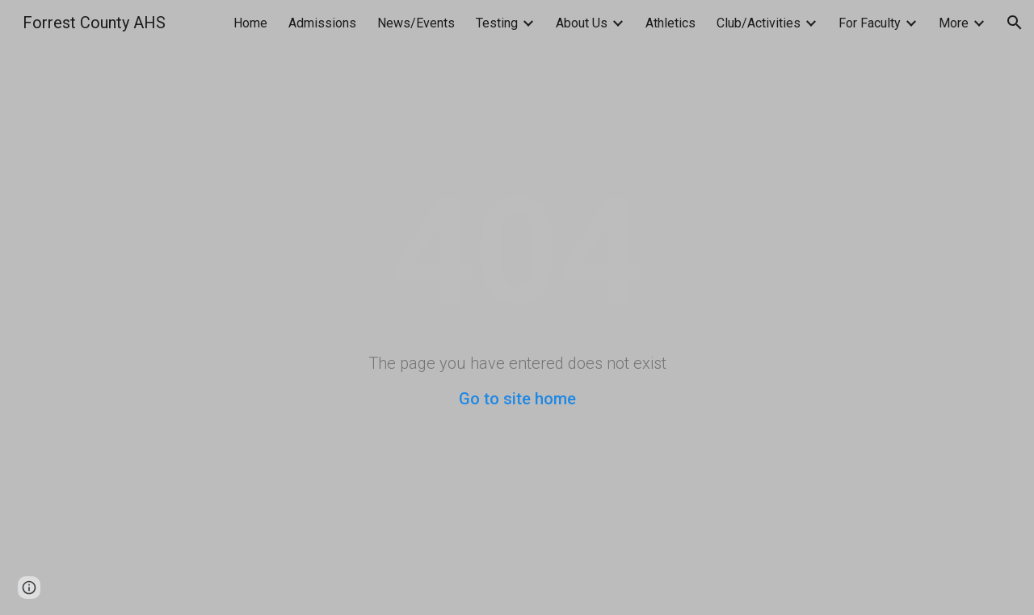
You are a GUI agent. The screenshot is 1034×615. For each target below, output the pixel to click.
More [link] (954, 23)
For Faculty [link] (870, 23)
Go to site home (517, 398)
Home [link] (250, 23)
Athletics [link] (670, 23)
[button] (1014, 22)
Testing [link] (497, 23)
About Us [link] (581, 23)
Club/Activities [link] (759, 23)
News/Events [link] (416, 23)
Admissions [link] (322, 23)
